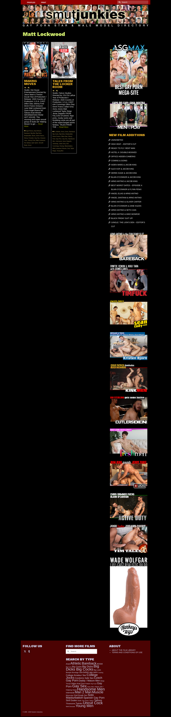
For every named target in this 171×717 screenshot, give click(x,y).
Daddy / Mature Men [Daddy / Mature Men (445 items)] (89, 680)
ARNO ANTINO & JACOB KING (124, 181)
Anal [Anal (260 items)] (68, 664)
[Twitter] (25, 651)
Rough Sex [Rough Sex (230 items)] (82, 695)
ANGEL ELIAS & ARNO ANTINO (124, 193)
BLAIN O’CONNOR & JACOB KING (126, 177)
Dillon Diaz (64, 136)
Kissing (62, 146)
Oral (68, 148)
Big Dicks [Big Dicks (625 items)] (87, 666)
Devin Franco (40, 135)
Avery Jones (65, 131)
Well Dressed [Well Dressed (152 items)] (70, 706)
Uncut (29, 145)
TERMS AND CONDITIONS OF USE (127, 652)
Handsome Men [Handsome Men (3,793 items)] (91, 689)
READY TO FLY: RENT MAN (123, 148)
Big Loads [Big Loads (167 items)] (97, 670)
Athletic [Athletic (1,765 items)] (75, 663)
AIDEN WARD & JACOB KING (124, 165)
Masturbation (68, 146)
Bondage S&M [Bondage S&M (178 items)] (77, 672)
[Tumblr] (29, 651)
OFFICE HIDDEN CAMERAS (123, 156)
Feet (54, 139)
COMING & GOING (119, 161)
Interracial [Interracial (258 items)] (70, 693)
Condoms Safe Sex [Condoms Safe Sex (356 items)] (84, 678)
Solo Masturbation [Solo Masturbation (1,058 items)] (80, 696)
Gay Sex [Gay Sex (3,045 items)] (79, 686)
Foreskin (31, 138)
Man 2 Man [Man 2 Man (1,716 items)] (83, 692)
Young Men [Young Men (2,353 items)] (85, 706)
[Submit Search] (119, 2)
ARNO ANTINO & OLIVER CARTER (126, 202)
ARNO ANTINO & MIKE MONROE (125, 214)
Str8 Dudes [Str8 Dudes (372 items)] (71, 700)
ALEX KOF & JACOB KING (122, 169)
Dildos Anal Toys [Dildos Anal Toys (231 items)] (78, 684)
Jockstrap (55, 143)
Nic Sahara (27, 143)
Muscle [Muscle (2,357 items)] (97, 692)
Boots (33, 135)
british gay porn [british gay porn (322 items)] (90, 672)
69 (54, 131)
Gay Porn (59, 139)
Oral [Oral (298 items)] (76, 695)
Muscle (64, 148)
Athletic (58, 131)
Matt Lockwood (40, 140)
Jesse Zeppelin (66, 141)
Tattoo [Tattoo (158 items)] (91, 701)
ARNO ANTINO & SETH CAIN (123, 210)
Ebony (26, 138)
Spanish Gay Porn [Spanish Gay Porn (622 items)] (94, 697)
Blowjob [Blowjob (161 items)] (68, 672)
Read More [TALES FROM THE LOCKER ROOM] (63, 127)
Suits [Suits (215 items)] (79, 701)
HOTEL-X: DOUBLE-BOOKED (124, 152)
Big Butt (33, 133)
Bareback (27, 133)
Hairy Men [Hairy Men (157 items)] (90, 687)
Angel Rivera (29, 131)
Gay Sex (37, 138)
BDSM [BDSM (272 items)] (100, 664)
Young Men (60, 151)
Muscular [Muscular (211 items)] (69, 695)
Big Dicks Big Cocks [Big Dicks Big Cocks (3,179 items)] (82, 667)
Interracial (59, 141)
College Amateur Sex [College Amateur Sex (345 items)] (76, 675)
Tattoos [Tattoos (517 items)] (98, 700)
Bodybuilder (27, 135)
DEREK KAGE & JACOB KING (124, 173)
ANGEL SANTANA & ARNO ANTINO (126, 198)
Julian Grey (62, 143)
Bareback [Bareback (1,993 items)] (89, 663)
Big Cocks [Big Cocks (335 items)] (77, 667)
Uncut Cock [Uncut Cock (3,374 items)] (93, 703)
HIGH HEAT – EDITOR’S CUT (123, 144)
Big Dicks (39, 133)
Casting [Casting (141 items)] (100, 672)
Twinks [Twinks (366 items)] (79, 703)
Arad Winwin (37, 131)
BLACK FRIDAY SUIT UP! (122, 218)
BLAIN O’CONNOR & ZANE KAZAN (126, 206)
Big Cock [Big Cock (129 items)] (69, 667)
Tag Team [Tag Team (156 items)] (85, 701)
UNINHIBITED (117, 140)
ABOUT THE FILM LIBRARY (124, 650)
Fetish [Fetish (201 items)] (87, 684)
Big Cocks (56, 134)
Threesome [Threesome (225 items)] (70, 704)
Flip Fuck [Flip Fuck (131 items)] (94, 684)
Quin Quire (35, 143)
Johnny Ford (31, 140)
